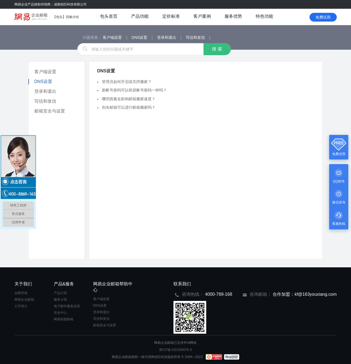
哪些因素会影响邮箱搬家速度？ (128, 98)
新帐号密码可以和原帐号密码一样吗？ (134, 90)
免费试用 (323, 17)
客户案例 (202, 16)
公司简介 (21, 306)
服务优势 (233, 16)
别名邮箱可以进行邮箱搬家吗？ (128, 107)
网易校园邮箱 (63, 319)
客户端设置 (113, 37)
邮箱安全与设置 (49, 111)
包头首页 (108, 16)
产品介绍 (60, 293)
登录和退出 (167, 37)
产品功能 (140, 16)
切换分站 (72, 17)
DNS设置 (140, 37)
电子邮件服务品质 (67, 306)
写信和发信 (196, 37)
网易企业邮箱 (24, 299)
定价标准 (171, 16)
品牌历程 (21, 293)
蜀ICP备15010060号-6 (175, 350)
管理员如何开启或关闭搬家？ (127, 81)
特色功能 (264, 16)
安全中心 (60, 313)
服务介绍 (60, 299)
